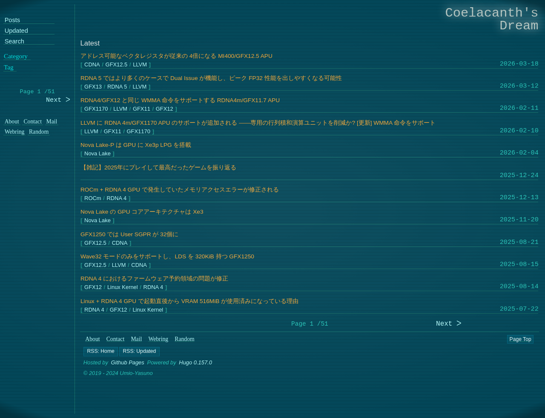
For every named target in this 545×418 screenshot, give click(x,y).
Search (14, 41)
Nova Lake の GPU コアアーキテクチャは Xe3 (142, 212)
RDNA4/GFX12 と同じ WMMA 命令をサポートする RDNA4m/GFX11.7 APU (180, 100)
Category (16, 55)
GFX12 (164, 109)
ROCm (92, 198)
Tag (9, 67)
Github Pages (127, 362)
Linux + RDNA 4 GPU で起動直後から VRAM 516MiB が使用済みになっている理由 (189, 301)
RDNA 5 (117, 87)
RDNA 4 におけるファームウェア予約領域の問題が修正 (154, 278)
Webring (159, 339)
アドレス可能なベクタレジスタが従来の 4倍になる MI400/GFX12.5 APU (176, 56)
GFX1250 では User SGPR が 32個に (129, 234)
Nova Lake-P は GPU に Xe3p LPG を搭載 (136, 145)
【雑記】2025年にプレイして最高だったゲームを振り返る (158, 167)
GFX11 (141, 109)
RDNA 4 (116, 198)
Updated (16, 31)
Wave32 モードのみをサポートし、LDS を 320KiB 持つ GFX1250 (167, 256)
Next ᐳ (449, 324)
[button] (100, 351)
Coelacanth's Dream (492, 19)
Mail (136, 339)
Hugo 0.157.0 (195, 362)
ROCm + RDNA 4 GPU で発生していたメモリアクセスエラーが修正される (179, 189)
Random (185, 339)
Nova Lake (97, 154)
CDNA (92, 64)
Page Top (520, 339)
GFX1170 (96, 109)
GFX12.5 (116, 64)
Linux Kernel (122, 287)
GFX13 (93, 87)
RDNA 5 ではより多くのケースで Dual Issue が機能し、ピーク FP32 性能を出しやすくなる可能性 (211, 78)
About (93, 339)
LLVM (140, 64)
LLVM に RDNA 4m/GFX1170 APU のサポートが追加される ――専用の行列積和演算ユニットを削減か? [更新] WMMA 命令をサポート (258, 123)
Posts (12, 20)
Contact (115, 339)
